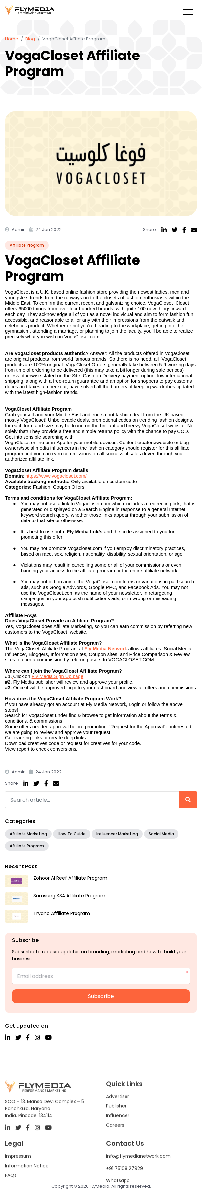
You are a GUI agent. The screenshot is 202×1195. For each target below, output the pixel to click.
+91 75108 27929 (124, 1186)
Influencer (117, 1135)
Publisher (116, 1126)
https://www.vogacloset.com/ (56, 476)
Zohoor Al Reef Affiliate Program (70, 878)
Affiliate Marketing (28, 834)
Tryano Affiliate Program (61, 913)
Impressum (18, 1174)
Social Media (161, 834)
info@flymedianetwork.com (138, 1174)
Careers (115, 1145)
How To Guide (72, 834)
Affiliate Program (27, 245)
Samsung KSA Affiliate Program (69, 895)
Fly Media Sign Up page (57, 676)
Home (11, 39)
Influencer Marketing (117, 834)
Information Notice (27, 1183)
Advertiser (117, 1116)
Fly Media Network (105, 648)
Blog (30, 39)
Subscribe (101, 996)
